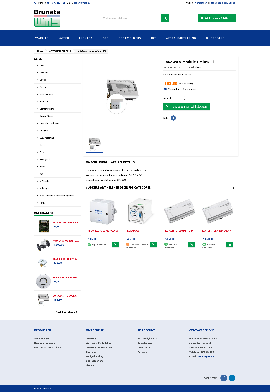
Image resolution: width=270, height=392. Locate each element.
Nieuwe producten (44, 343)
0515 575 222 (53, 3)
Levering (91, 338)
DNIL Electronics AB (49, 123)
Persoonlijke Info (147, 338)
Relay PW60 (132, 231)
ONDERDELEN (216, 38)
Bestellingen (145, 343)
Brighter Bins (46, 94)
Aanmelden (201, 3)
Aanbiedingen (42, 338)
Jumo (42, 166)
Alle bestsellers (68, 312)
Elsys (42, 145)
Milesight (44, 188)
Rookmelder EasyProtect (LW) (66, 277)
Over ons (91, 352)
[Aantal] (178, 98)
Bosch (42, 87)
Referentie (169, 67)
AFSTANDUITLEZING (181, 38)
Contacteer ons (94, 361)
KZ (41, 174)
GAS (106, 38)
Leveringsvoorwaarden (99, 347)
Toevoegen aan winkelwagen (186, 107)
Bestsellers (43, 212)
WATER (64, 38)
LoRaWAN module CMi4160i (66, 295)
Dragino (43, 130)
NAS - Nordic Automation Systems (56, 195)
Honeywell (44, 159)
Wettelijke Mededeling (98, 343)
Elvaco (42, 152)
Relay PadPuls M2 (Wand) (102, 231)
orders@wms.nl (82, 3)
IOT (153, 38)
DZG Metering (46, 137)
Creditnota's (145, 347)
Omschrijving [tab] (96, 162)
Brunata (43, 101)
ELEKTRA (86, 38)
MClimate (44, 181)
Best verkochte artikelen (48, 347)
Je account (146, 330)
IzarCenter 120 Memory (217, 231)
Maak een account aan (223, 3)
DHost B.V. (47, 389)
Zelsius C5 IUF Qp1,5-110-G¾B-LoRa (66, 259)
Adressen (143, 352)
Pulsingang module (65, 222)
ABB (41, 65)
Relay (42, 203)
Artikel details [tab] (123, 162)
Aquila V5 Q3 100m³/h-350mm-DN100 (66, 241)
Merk (38, 58)
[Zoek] (135, 18)
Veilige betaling (94, 356)
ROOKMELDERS (129, 38)
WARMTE (42, 38)
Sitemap (90, 365)
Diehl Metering (46, 109)
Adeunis (43, 72)
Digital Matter (46, 116)
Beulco (42, 80)
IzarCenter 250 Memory (178, 231)
